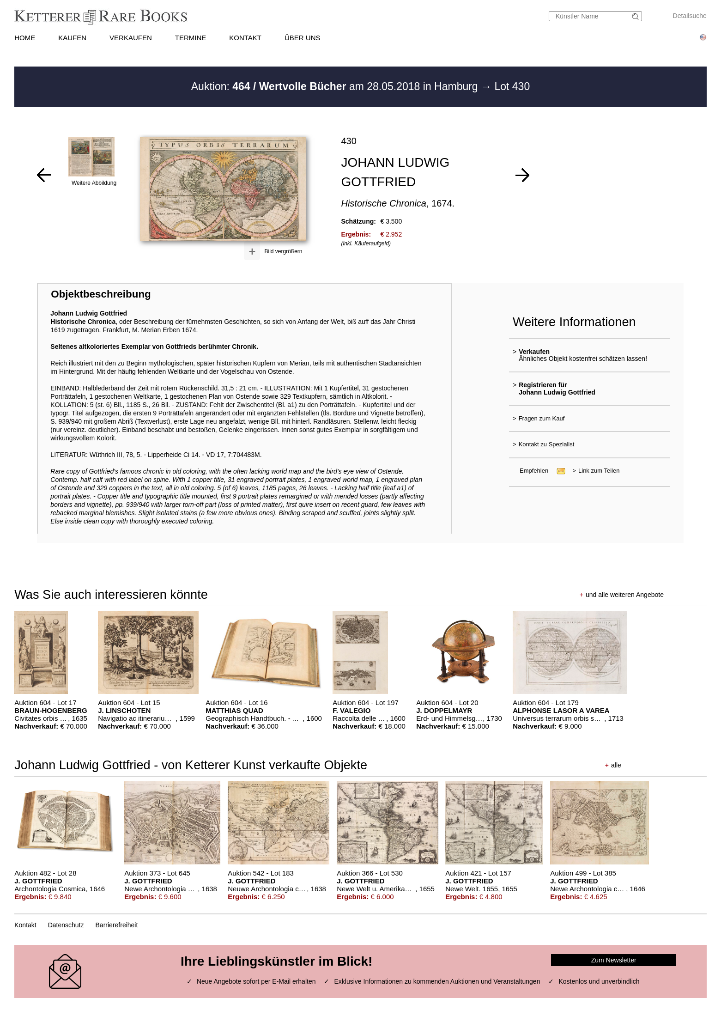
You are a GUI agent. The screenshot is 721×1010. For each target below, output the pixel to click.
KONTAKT (245, 38)
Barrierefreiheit (117, 925)
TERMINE (190, 38)
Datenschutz (66, 925)
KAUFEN (72, 38)
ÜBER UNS (303, 38)
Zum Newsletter (613, 960)
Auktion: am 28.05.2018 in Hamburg (336, 86)
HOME (24, 38)
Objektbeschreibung (101, 294)
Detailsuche (690, 15)
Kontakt (25, 925)
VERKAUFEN (130, 38)
